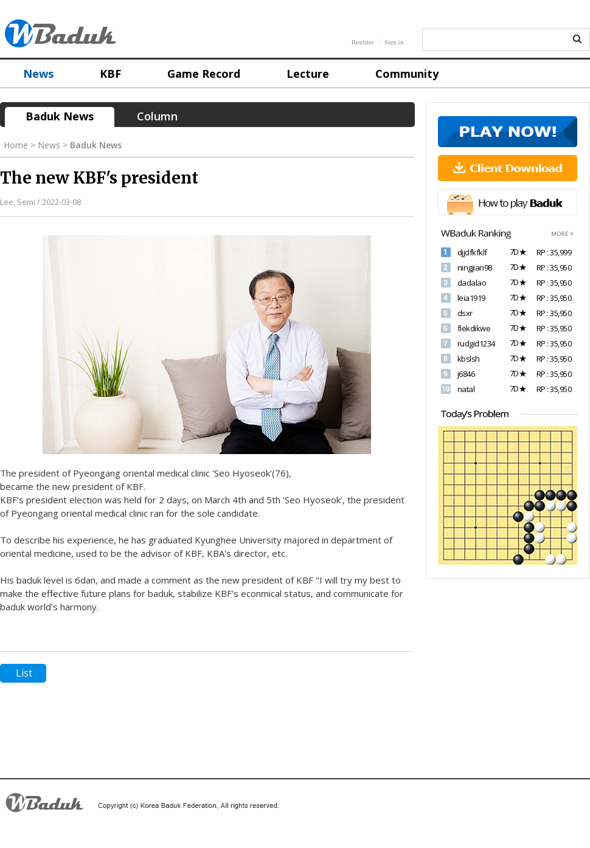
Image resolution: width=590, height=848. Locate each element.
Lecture (307, 73)
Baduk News (60, 116)
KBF (110, 73)
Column (157, 116)
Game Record (203, 73)
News (38, 73)
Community (407, 73)
